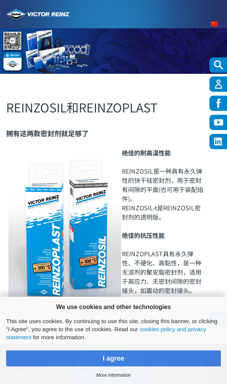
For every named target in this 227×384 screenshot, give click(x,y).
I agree (114, 358)
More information (113, 375)
